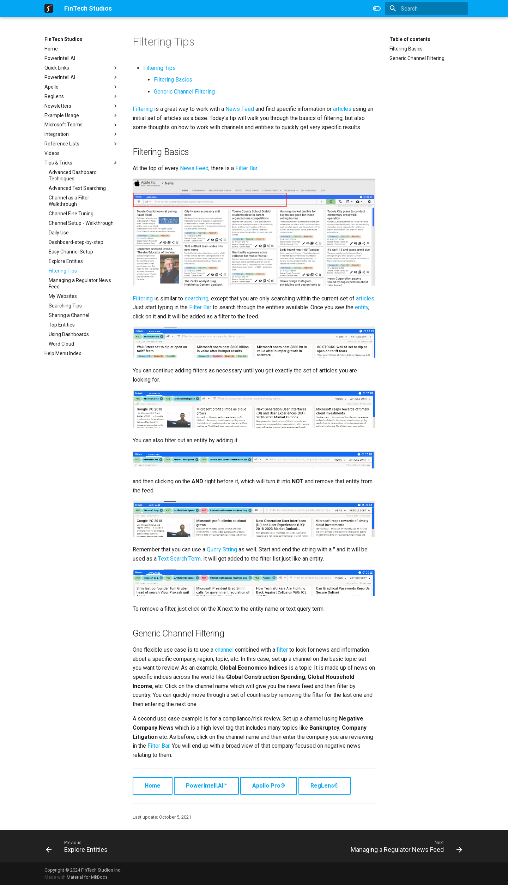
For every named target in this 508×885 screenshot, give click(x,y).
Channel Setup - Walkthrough (81, 223)
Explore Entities (66, 261)
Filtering (143, 109)
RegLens (81, 96)
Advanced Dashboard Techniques (73, 175)
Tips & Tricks (81, 163)
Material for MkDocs (87, 877)
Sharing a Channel (69, 315)
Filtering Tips (63, 271)
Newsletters (81, 106)
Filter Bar (246, 168)
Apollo (81, 87)
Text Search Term (179, 558)
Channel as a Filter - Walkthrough (70, 201)
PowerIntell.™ (206, 785)
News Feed (239, 109)
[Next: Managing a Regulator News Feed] (404, 846)
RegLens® (324, 785)
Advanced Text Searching (77, 188)
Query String (222, 549)
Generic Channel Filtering (417, 58)
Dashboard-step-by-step (76, 242)
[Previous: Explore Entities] (78, 846)
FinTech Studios (63, 39)
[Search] (426, 8)
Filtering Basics (406, 49)
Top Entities (62, 325)
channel (224, 649)
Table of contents (409, 39)
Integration (81, 134)
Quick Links (81, 68)
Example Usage (81, 115)
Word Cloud (61, 344)
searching (196, 298)
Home (51, 49)
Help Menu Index (62, 353)
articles (342, 109)
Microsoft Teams (81, 125)
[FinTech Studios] (49, 8)
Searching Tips (65, 306)
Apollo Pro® (268, 785)
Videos (52, 153)
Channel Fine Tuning (71, 213)
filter (282, 649)
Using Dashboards (69, 334)
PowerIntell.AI (59, 58)
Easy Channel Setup (71, 252)
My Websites (63, 296)
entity (361, 307)
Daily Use (59, 232)
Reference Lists (81, 143)
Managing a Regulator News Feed (80, 283)
